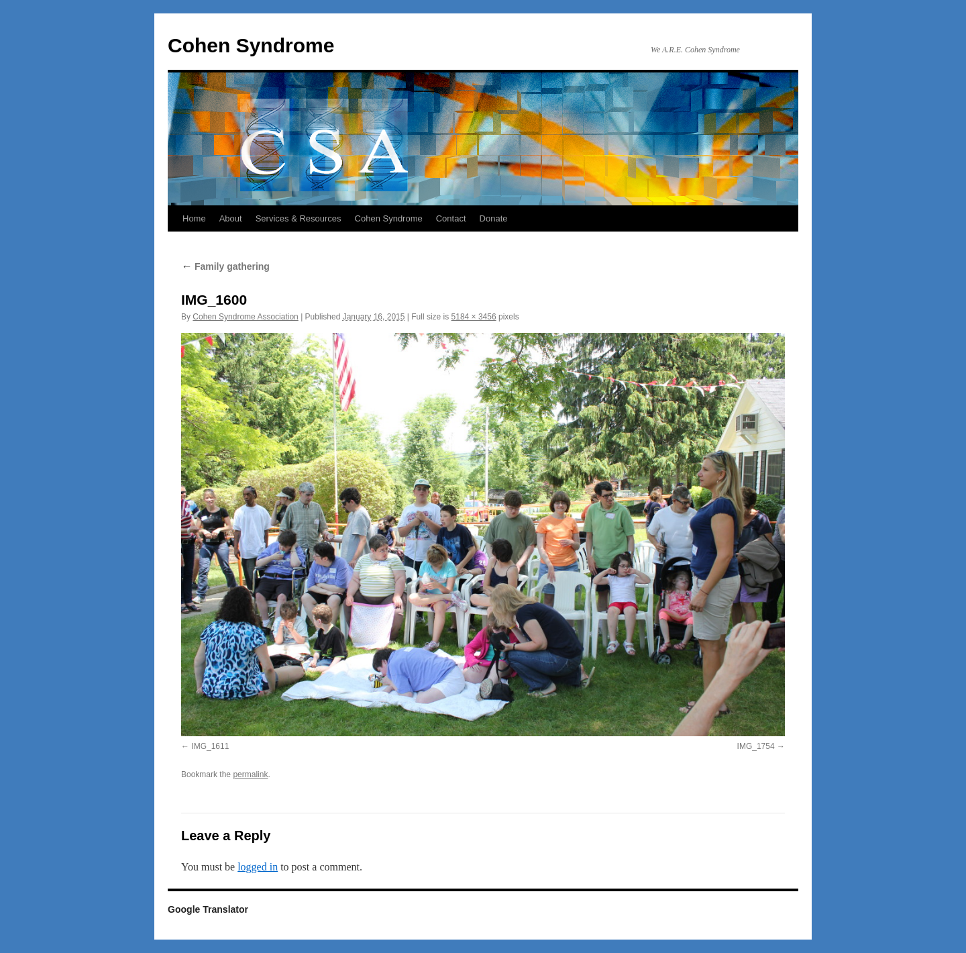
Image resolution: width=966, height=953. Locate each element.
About (230, 218)
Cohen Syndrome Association (245, 316)
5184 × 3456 (473, 316)
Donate (494, 218)
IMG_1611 (210, 746)
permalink (250, 774)
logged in (257, 866)
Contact (451, 218)
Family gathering (225, 266)
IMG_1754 (756, 746)
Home (194, 218)
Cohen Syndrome (251, 45)
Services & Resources (298, 218)
